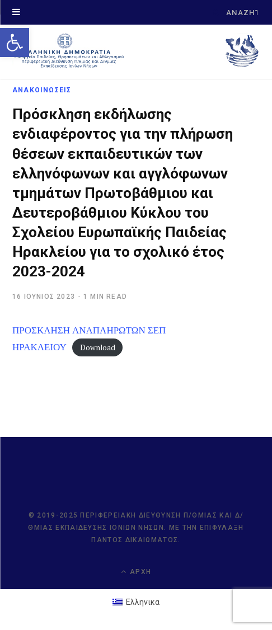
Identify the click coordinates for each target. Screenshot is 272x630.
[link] (14, 42)
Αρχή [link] (136, 571)
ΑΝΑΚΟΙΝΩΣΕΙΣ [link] (41, 90)
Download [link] (97, 347)
